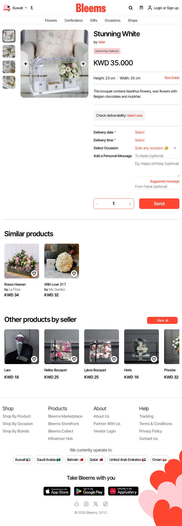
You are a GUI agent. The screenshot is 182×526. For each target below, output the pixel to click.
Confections (74, 20)
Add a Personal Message (113, 156)
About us (101, 416)
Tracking (146, 416)
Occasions (112, 20)
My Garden (54, 289)
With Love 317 (55, 284)
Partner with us (107, 423)
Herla (128, 370)
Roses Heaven (15, 284)
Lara (7, 370)
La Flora (12, 289)
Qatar (96, 459)
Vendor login (105, 431)
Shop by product (17, 416)
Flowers (51, 20)
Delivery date (105, 132)
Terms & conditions (155, 423)
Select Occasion (106, 148)
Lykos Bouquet (95, 370)
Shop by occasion (18, 423)
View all (162, 320)
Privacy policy (150, 431)
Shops (132, 20)
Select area (134, 115)
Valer (101, 42)
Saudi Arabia (49, 459)
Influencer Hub (60, 438)
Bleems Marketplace (65, 416)
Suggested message (164, 181)
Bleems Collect (61, 431)
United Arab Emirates (128, 459)
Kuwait (23, 459)
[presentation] (25, 63)
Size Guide (172, 78)
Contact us (148, 438)
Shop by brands (16, 431)
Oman (159, 459)
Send (159, 203)
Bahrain (75, 459)
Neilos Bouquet (55, 370)
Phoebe (170, 370)
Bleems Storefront (63, 423)
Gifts (93, 20)
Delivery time (105, 140)
